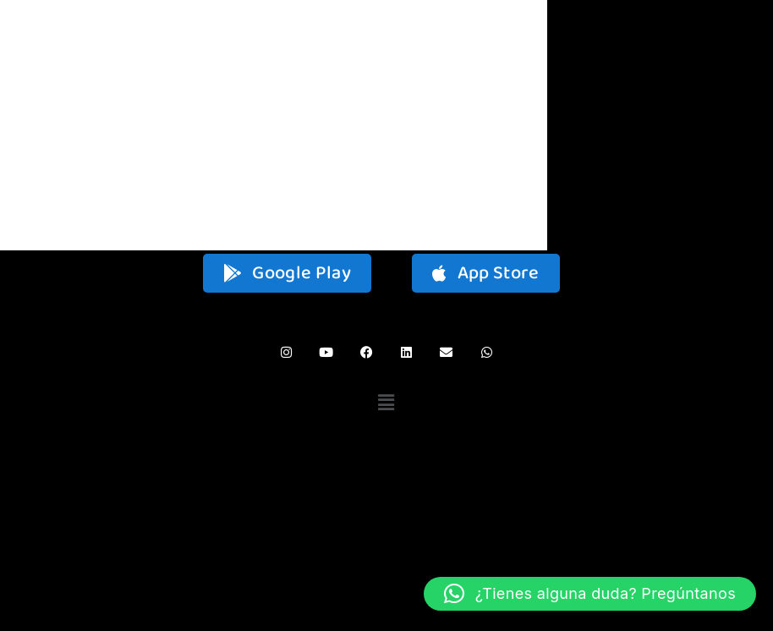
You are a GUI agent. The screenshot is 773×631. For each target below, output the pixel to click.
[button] (387, 403)
